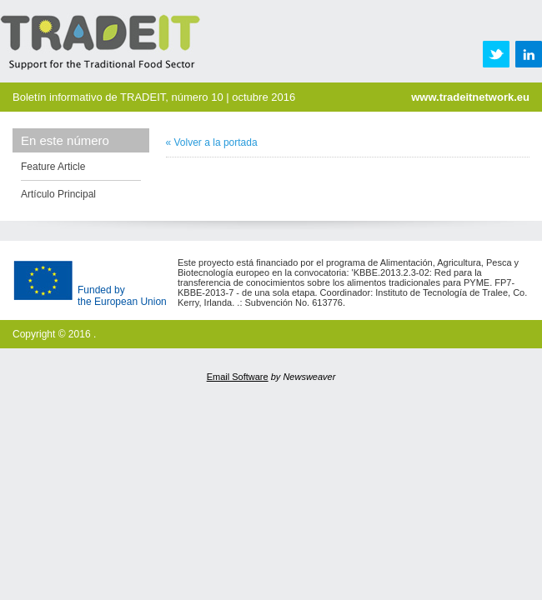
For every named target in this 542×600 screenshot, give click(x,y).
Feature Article (53, 166)
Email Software (237, 377)
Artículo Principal (58, 194)
